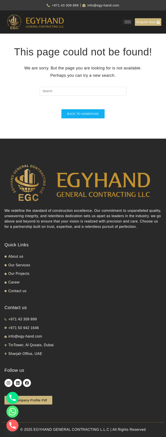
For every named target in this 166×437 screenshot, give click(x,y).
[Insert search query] (83, 91)
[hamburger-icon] (128, 22)
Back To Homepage (83, 113)
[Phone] (12, 398)
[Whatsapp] (12, 412)
